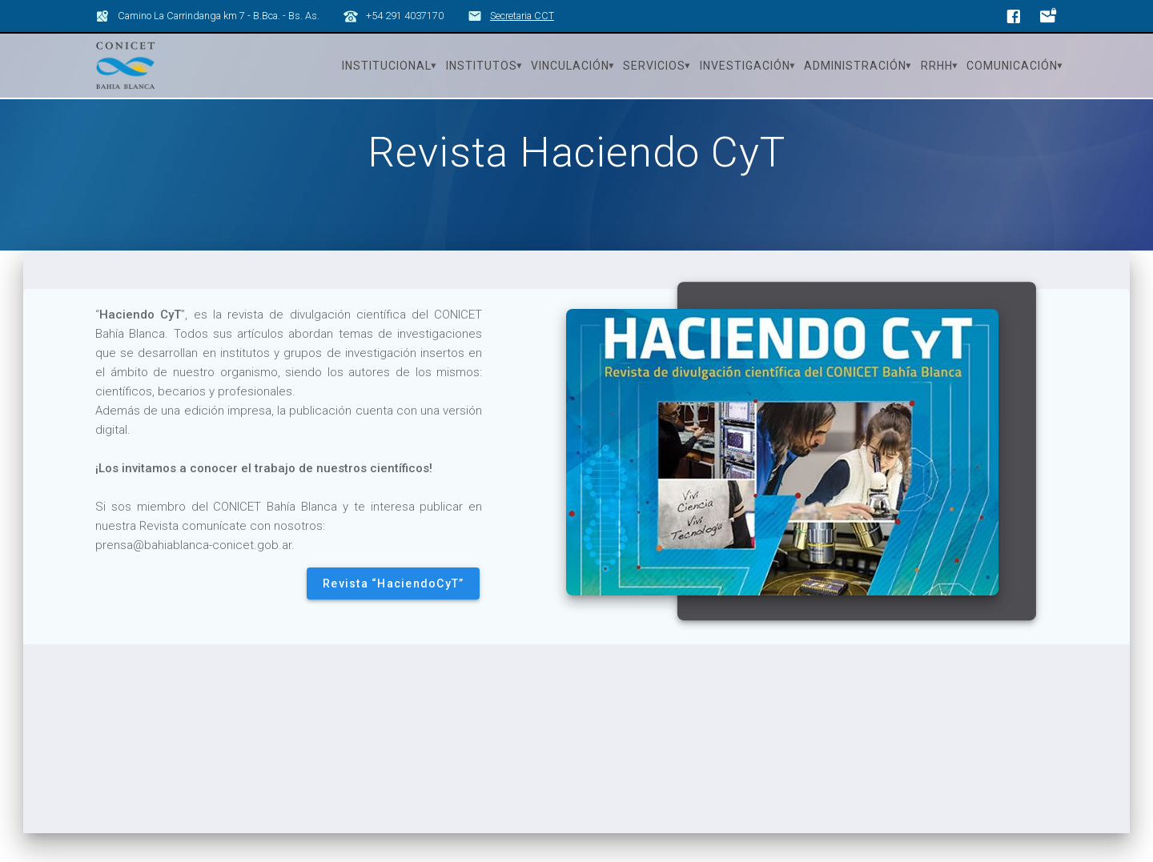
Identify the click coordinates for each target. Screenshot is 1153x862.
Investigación (745, 65)
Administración (855, 65)
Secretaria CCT (522, 16)
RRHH (937, 65)
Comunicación (1012, 65)
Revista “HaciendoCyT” (393, 611)
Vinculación (570, 65)
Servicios (654, 65)
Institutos (481, 65)
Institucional (387, 65)
